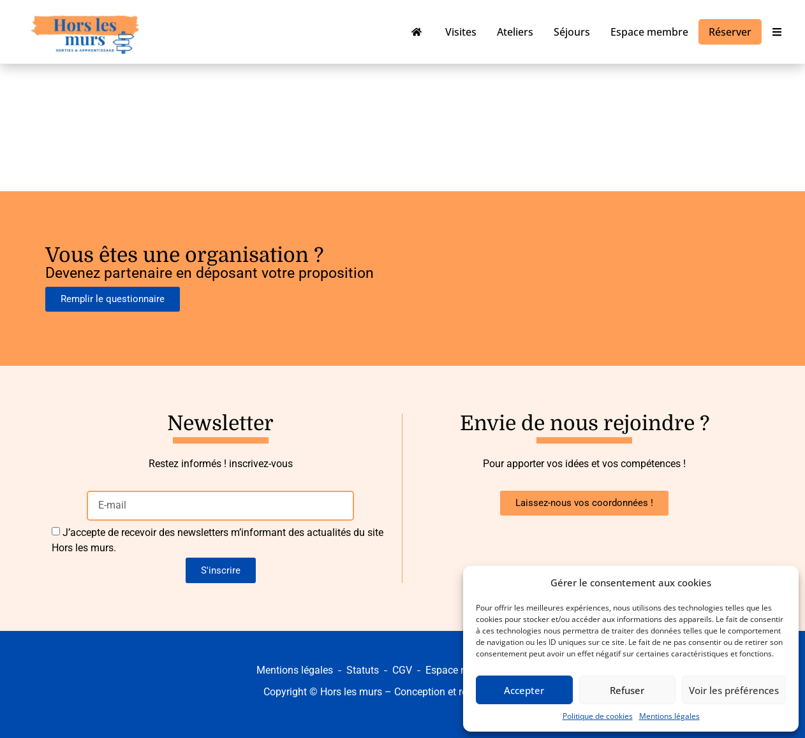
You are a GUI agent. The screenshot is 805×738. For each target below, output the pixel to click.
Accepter (524, 690)
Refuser (627, 690)
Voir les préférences (734, 690)
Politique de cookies (598, 716)
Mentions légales (669, 716)
